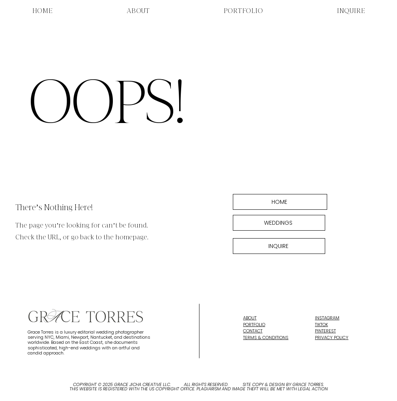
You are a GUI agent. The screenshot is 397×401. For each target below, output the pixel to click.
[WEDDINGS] (279, 223)
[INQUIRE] (279, 246)
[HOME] (280, 202)
